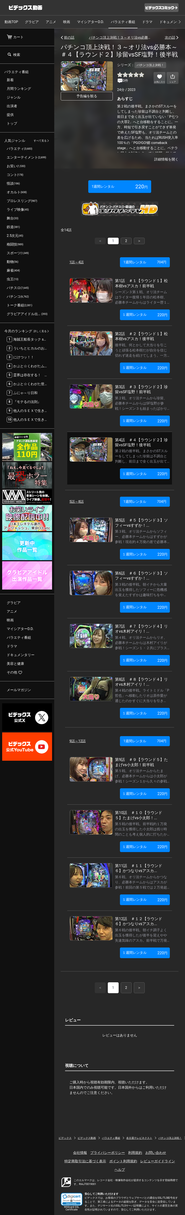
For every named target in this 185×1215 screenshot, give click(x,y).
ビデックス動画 (87, 1138)
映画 (66, 22)
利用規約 (135, 1153)
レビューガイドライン (157, 1161)
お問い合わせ (155, 1153)
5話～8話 (76, 502)
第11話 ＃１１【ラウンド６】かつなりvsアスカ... (138, 868)
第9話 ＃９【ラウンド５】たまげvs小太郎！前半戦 (141, 762)
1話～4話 (76, 262)
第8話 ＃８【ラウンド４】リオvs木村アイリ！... (141, 682)
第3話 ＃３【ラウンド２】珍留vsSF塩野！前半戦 (141, 389)
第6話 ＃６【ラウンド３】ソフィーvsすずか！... (141, 575)
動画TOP (11, 22)
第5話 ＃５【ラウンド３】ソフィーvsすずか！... (141, 522)
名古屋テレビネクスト (139, 1138)
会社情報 (80, 1153)
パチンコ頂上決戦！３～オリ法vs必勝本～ (119, 37)
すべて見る (40, 140)
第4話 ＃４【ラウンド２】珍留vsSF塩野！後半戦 (141, 442)
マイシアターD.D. (90, 22)
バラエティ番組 (123, 22)
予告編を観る (86, 96)
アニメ (51, 22)
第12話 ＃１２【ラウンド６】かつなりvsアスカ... (138, 921)
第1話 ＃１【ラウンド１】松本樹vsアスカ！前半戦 (141, 283)
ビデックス (65, 1138)
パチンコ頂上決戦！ (170, 1138)
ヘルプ (120, 1170)
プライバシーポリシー (107, 1153)
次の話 (170, 37)
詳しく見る (40, 331)
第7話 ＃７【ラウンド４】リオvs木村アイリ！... (141, 628)
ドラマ (147, 22)
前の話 (69, 37)
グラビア (32, 22)
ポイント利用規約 (123, 1161)
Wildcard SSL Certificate (71, 1208)
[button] (71, 1199)
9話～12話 (77, 741)
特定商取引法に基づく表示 (85, 1161)
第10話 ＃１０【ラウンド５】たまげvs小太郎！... (138, 815)
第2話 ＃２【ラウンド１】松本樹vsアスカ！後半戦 (141, 336)
